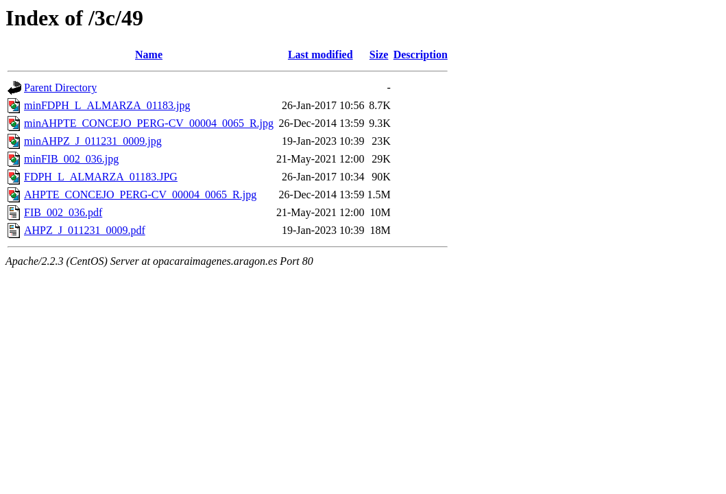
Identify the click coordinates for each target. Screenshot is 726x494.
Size (379, 54)
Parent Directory (60, 87)
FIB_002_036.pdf (63, 212)
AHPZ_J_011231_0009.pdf (84, 230)
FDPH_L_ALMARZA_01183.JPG (101, 177)
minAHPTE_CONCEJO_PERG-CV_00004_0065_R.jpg (149, 123)
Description (421, 54)
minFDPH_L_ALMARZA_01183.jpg (107, 105)
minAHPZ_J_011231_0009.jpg (93, 141)
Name (148, 54)
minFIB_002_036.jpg (71, 159)
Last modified (320, 54)
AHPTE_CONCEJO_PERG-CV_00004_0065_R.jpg (140, 194)
